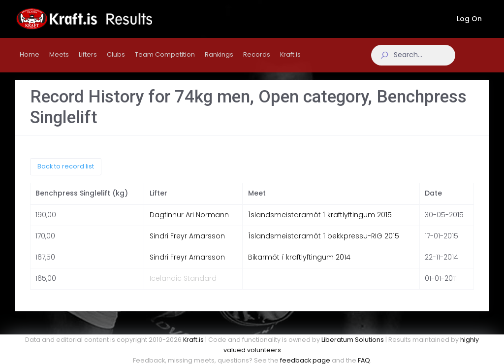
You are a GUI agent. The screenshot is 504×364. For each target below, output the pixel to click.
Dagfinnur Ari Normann (189, 221)
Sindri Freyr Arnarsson (187, 242)
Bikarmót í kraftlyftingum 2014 (299, 263)
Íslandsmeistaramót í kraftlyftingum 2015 (320, 221)
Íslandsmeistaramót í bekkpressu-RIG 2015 (323, 242)
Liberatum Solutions (352, 339)
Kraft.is (193, 339)
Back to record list (65, 172)
